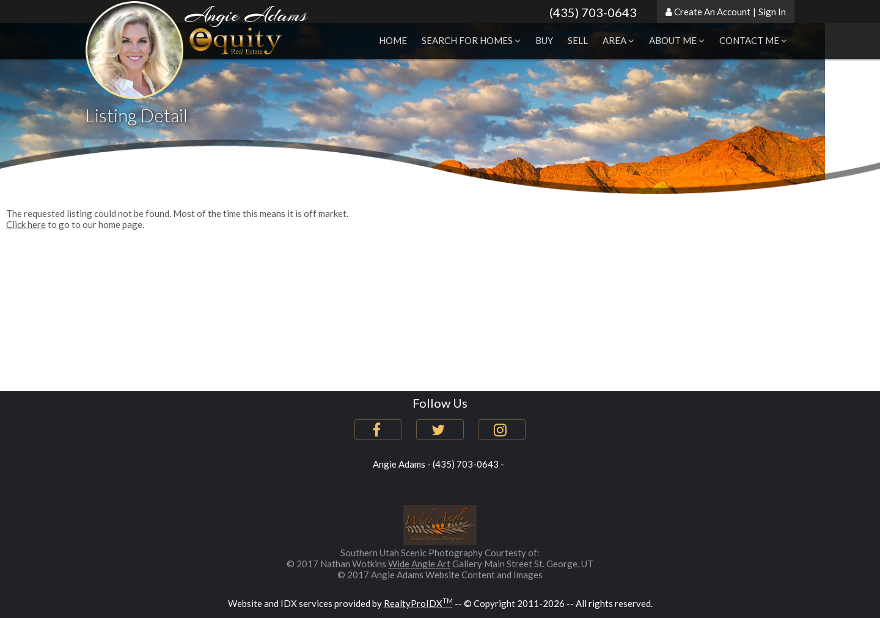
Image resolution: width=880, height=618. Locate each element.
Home (393, 40)
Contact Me (753, 40)
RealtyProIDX (418, 603)
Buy (544, 40)
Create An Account (712, 11)
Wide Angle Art (419, 563)
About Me (677, 40)
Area (618, 40)
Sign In (772, 11)
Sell (578, 40)
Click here (26, 224)
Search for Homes (471, 40)
